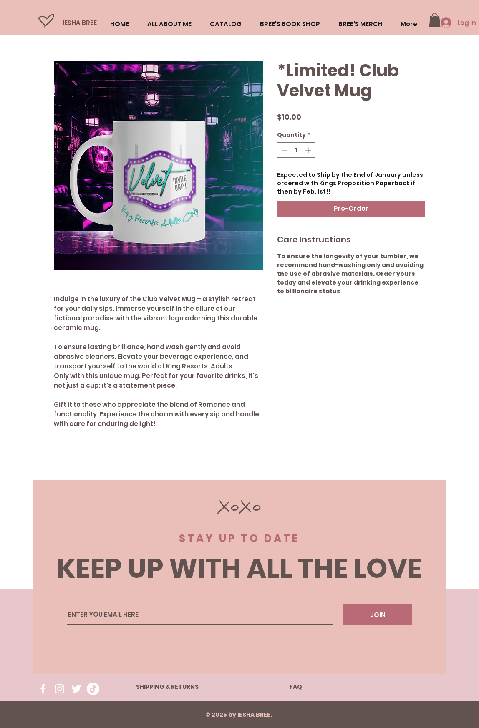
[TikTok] (93, 689)
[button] (435, 20)
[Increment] (309, 150)
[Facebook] (43, 689)
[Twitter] (76, 689)
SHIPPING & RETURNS (167, 687)
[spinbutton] (296, 150)
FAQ (296, 687)
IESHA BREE (80, 22)
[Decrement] (283, 150)
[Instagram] (59, 689)
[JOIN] (377, 614)
